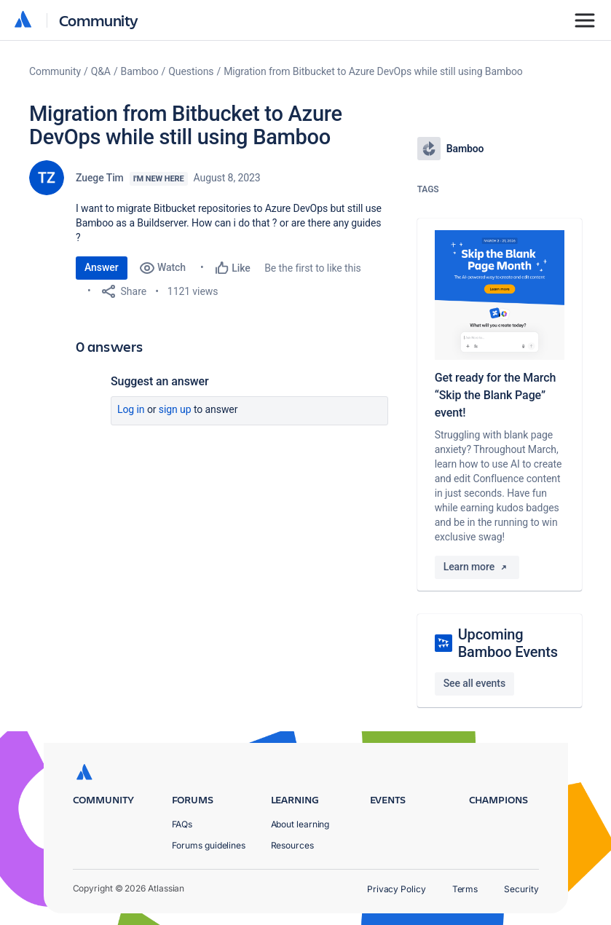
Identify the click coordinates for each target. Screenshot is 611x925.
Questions (190, 71)
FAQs (182, 824)
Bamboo (140, 71)
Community (98, 20)
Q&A (101, 71)
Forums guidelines (209, 845)
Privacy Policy (396, 888)
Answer (101, 267)
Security (521, 888)
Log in (131, 409)
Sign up (175, 409)
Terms (465, 888)
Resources (292, 845)
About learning (300, 824)
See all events (474, 683)
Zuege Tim (100, 178)
